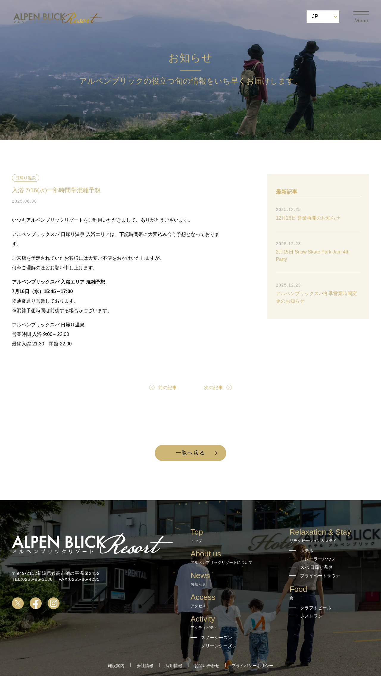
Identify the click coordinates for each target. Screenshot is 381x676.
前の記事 (167, 387)
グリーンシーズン (219, 645)
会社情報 (145, 665)
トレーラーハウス (318, 558)
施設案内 (116, 665)
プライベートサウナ (320, 575)
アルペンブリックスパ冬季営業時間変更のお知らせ (316, 297)
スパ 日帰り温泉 (316, 567)
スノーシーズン (216, 637)
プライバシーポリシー (252, 665)
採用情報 (173, 665)
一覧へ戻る (190, 453)
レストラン (311, 616)
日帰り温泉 (25, 178)
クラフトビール (315, 607)
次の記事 (213, 387)
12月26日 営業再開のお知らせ (308, 217)
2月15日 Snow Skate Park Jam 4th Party (312, 255)
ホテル (306, 550)
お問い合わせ (206, 665)
